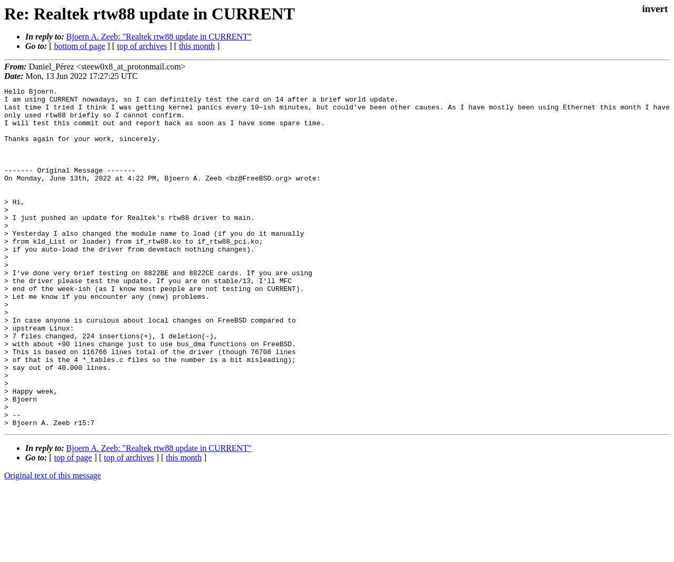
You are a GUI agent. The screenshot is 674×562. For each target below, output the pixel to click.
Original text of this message (52, 543)
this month (197, 46)
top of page (73, 525)
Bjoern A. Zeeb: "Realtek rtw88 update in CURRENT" (159, 36)
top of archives (142, 46)
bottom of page (79, 46)
